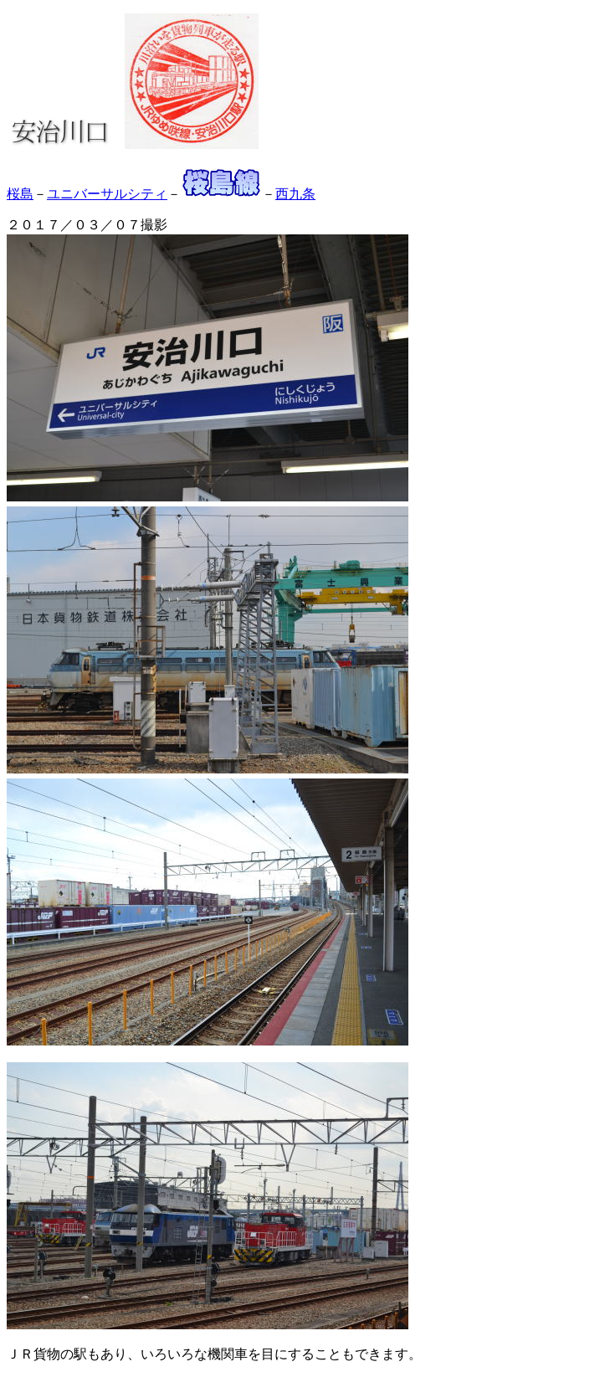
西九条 (295, 194)
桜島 (20, 194)
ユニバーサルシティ (107, 194)
